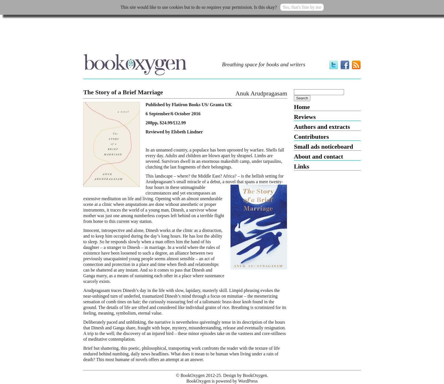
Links (301, 166)
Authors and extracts (322, 126)
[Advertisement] (222, 36)
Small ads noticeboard (323, 146)
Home (302, 106)
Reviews (305, 116)
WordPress (248, 381)
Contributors (311, 136)
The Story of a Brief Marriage (123, 92)
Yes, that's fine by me (302, 7)
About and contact (318, 156)
